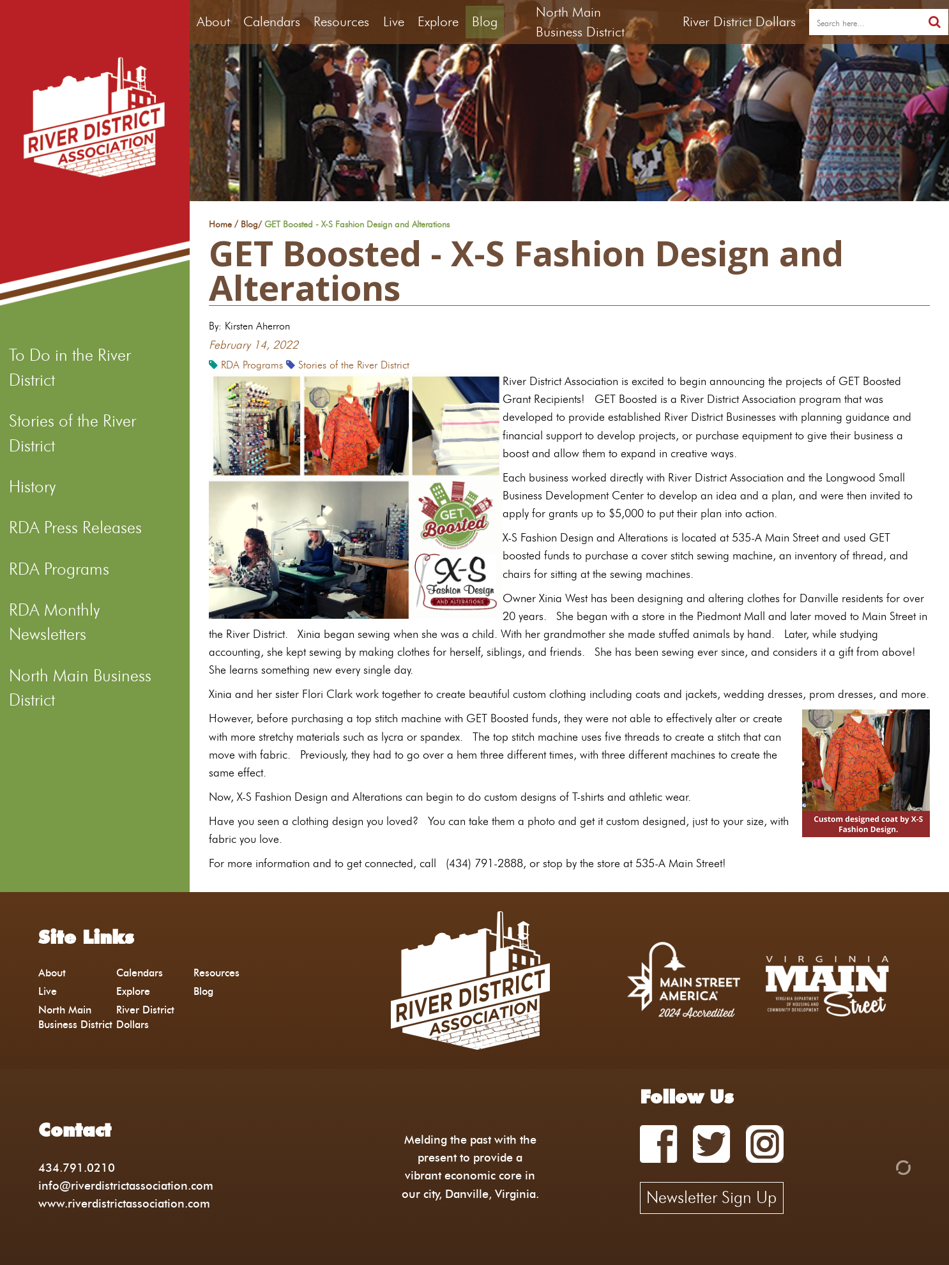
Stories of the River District (72, 433)
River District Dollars (739, 21)
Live (393, 21)
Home (220, 224)
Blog (484, 21)
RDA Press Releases (75, 527)
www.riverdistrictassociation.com (124, 1203)
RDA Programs (59, 569)
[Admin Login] (881, 1166)
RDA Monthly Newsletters (54, 622)
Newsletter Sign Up (711, 1197)
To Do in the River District (70, 367)
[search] (865, 22)
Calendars (271, 21)
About (213, 21)
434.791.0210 (76, 1167)
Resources (341, 21)
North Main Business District (80, 687)
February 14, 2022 (253, 344)
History (32, 486)
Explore (438, 21)
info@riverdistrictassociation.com (125, 1185)
